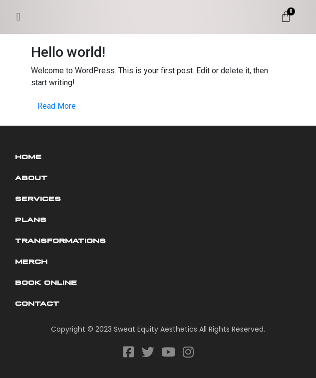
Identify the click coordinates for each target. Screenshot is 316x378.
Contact (37, 303)
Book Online (46, 282)
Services (38, 198)
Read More (56, 106)
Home (28, 156)
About (31, 177)
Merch (31, 261)
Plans (30, 219)
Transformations (60, 240)
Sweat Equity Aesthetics (155, 329)
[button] (18, 16)
